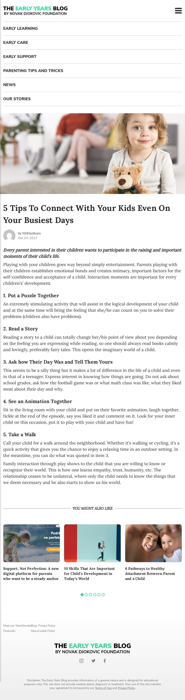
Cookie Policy (46, 631)
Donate (26, 626)
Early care (15, 42)
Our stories (17, 99)
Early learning (20, 28)
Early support (20, 56)
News (9, 85)
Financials (9, 631)
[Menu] (178, 10)
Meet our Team (12, 626)
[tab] (82, 594)
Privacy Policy (46, 626)
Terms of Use (103, 688)
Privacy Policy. (126, 688)
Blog (34, 626)
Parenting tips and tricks (33, 70)
